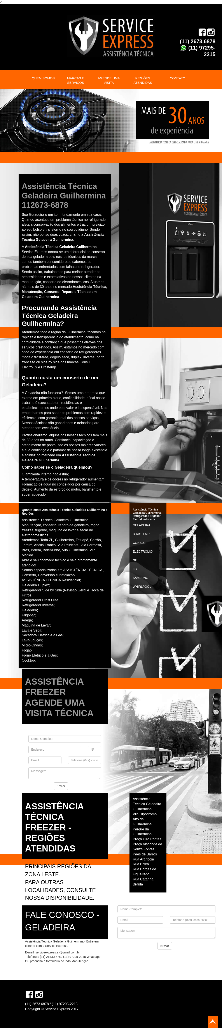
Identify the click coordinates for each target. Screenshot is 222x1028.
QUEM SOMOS (43, 78)
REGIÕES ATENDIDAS (142, 80)
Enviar (61, 786)
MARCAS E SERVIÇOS (75, 80)
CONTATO (177, 78)
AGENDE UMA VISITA (109, 80)
